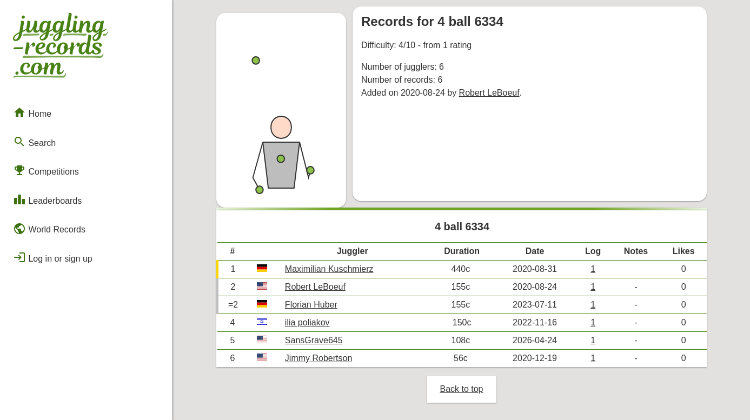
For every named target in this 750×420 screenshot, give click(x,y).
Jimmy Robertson (318, 358)
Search (34, 141)
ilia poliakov (307, 322)
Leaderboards (47, 199)
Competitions (46, 170)
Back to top (461, 389)
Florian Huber (311, 304)
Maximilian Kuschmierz (329, 269)
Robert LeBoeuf (489, 92)
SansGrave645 (314, 340)
